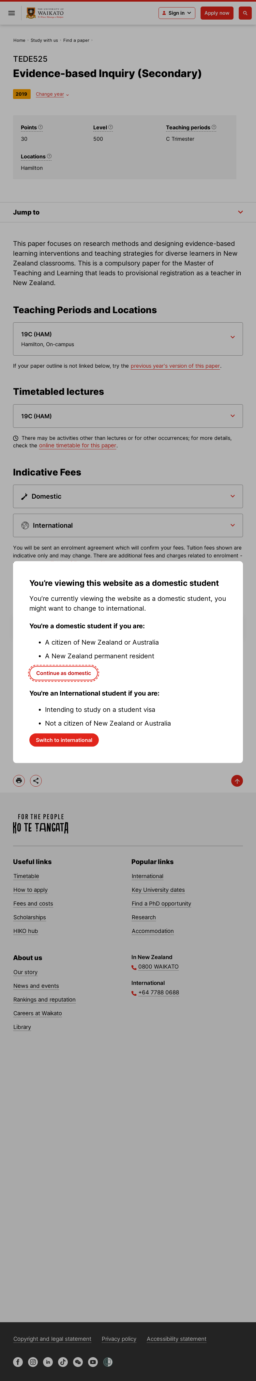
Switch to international (64, 739)
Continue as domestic (63, 673)
